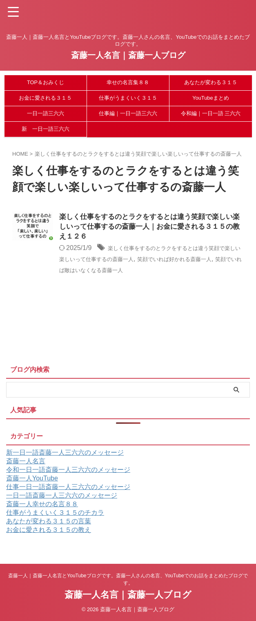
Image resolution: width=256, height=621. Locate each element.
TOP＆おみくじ (45, 82)
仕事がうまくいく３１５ (128, 98)
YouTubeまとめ (210, 98)
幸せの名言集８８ (128, 82)
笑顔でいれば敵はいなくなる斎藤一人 (157, 271)
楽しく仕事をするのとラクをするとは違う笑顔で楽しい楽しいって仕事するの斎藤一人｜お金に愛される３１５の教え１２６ (151, 227)
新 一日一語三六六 (45, 129)
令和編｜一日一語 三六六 (211, 113)
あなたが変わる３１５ (210, 82)
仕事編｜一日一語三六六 (128, 113)
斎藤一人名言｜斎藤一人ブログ (128, 55)
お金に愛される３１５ (45, 98)
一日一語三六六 (45, 113)
